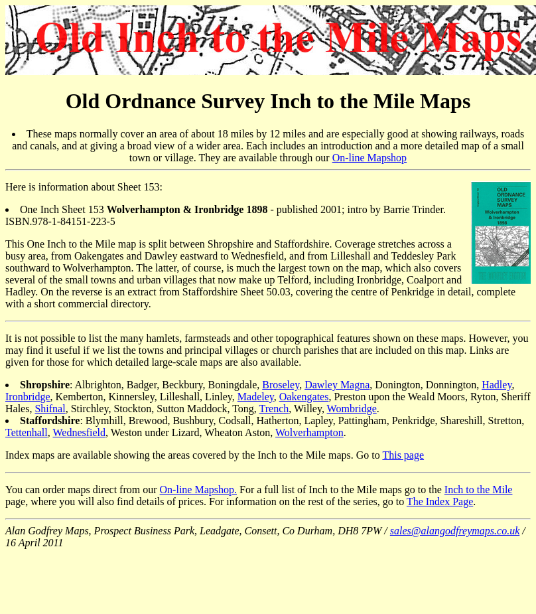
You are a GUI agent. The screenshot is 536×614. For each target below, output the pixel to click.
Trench (274, 408)
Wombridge (352, 408)
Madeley (255, 396)
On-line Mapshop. (198, 489)
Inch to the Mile (478, 489)
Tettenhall (26, 432)
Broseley (280, 384)
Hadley (496, 384)
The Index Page (440, 501)
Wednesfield (78, 432)
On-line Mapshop (369, 157)
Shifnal (49, 408)
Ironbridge (27, 396)
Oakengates (304, 396)
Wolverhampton (309, 432)
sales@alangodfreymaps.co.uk (454, 530)
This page (403, 455)
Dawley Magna (336, 384)
